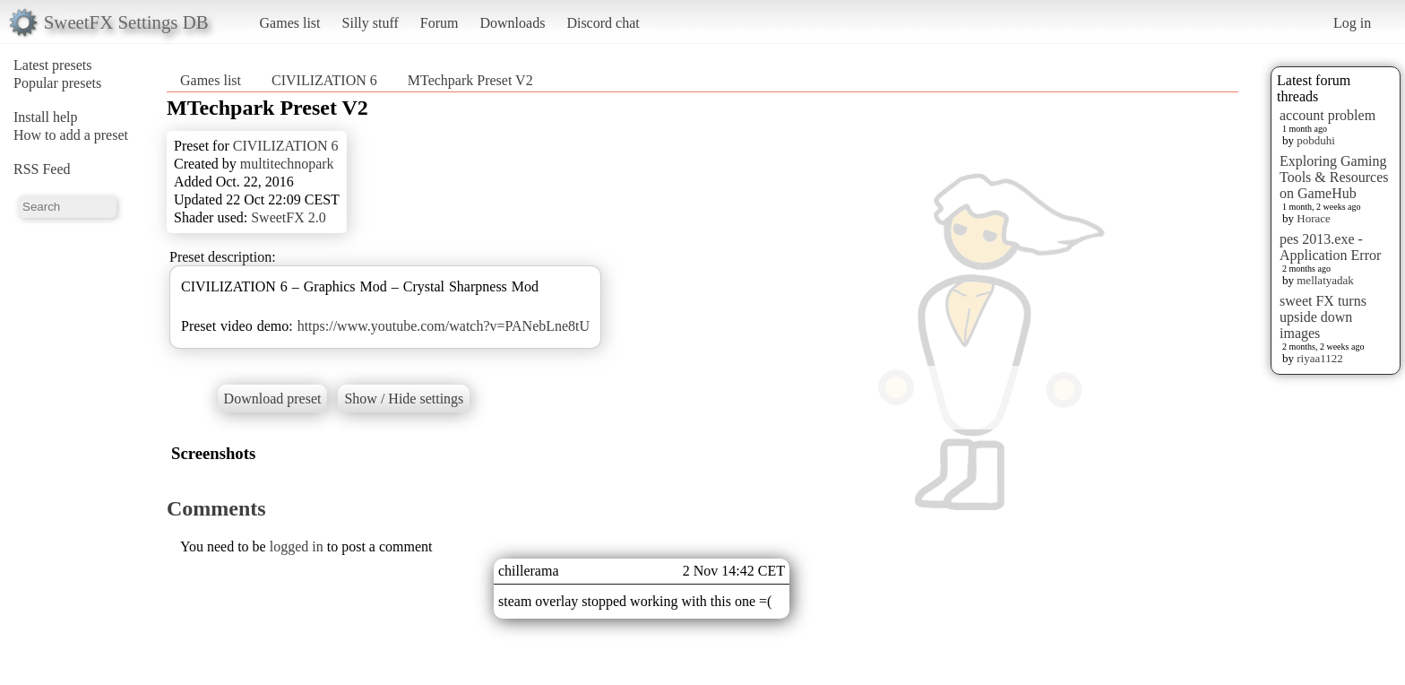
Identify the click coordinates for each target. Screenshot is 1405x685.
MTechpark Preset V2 (470, 80)
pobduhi (1316, 140)
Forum (439, 22)
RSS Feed (42, 169)
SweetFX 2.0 (288, 217)
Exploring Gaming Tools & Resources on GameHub (1334, 177)
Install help (45, 117)
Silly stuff (370, 22)
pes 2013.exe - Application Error (1330, 247)
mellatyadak (1325, 280)
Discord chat (602, 22)
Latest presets (52, 65)
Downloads (512, 22)
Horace (1314, 218)
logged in (296, 546)
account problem (1327, 115)
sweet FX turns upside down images (1323, 317)
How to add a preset (70, 135)
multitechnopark (287, 163)
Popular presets (57, 83)
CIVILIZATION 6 (324, 80)
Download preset (273, 398)
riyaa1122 (1320, 358)
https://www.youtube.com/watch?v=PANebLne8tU (443, 326)
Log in (1352, 22)
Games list (290, 22)
